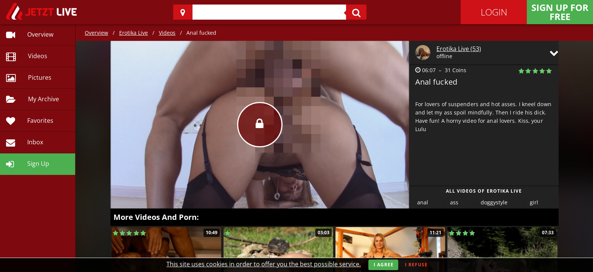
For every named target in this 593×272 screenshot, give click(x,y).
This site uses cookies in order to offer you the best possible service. (263, 264)
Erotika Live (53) (458, 49)
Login (494, 12)
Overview (96, 32)
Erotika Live (133, 32)
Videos (167, 32)
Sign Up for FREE (559, 12)
